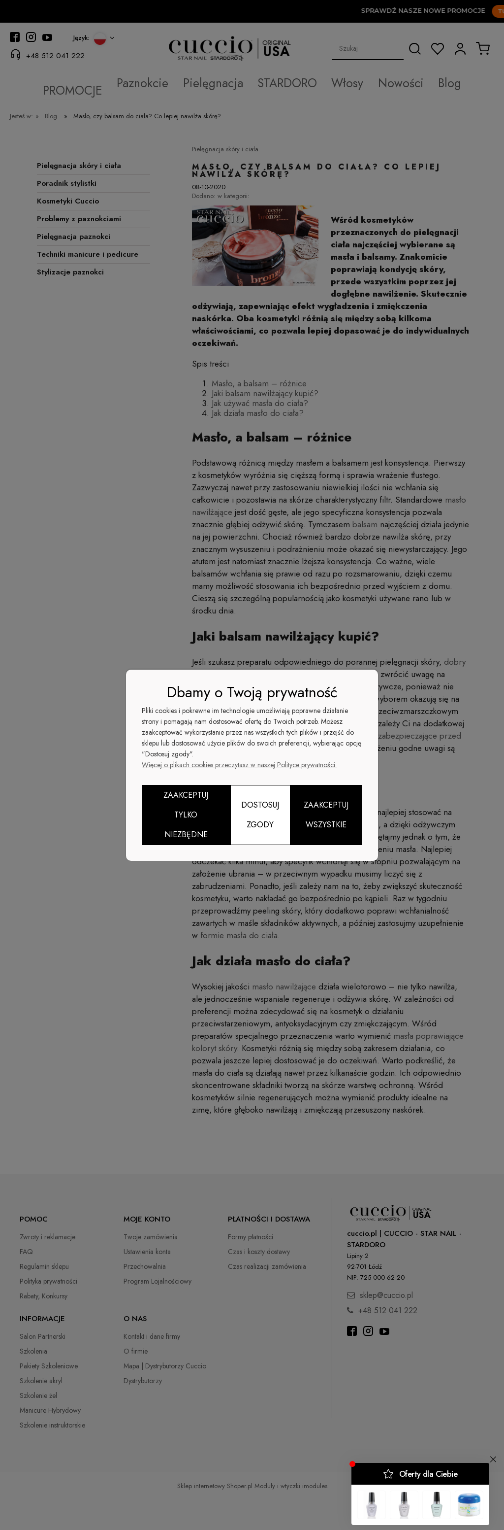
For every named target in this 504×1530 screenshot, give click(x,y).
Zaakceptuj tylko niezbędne (185, 814)
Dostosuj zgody (260, 814)
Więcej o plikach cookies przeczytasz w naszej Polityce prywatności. (239, 765)
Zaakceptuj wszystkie (326, 814)
